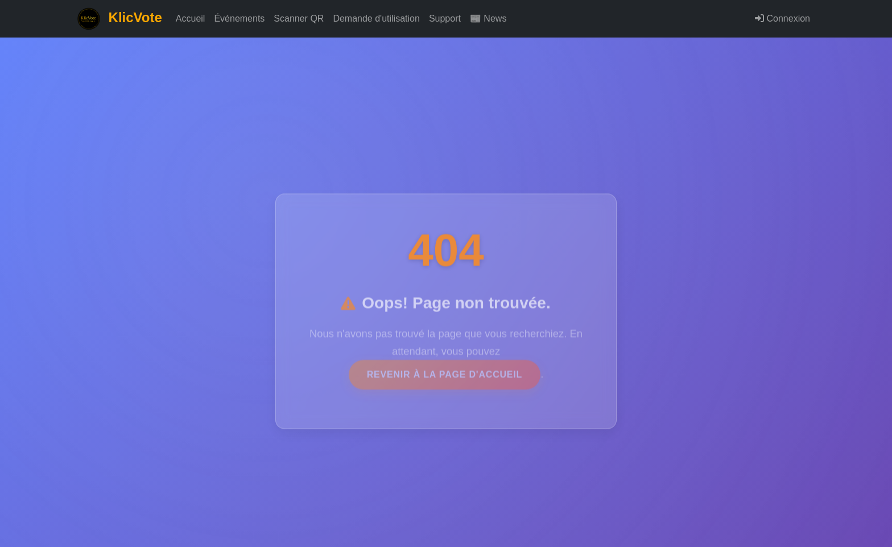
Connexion (782, 18)
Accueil (190, 18)
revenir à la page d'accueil (444, 378)
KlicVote (119, 18)
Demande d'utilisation (376, 18)
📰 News (488, 18)
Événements (239, 18)
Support (445, 18)
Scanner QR (299, 18)
